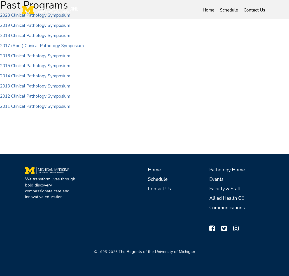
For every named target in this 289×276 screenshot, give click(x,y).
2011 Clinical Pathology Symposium (35, 106)
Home (208, 10)
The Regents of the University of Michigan (157, 251)
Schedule (229, 10)
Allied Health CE (226, 198)
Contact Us (254, 10)
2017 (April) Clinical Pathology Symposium (42, 46)
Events (216, 179)
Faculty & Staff (225, 189)
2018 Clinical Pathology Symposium (35, 36)
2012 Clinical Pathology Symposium (35, 96)
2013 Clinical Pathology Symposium (35, 86)
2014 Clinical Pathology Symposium (35, 76)
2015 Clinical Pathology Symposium (35, 66)
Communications (227, 208)
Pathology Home (227, 170)
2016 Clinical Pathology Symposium (35, 56)
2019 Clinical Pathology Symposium (35, 25)
